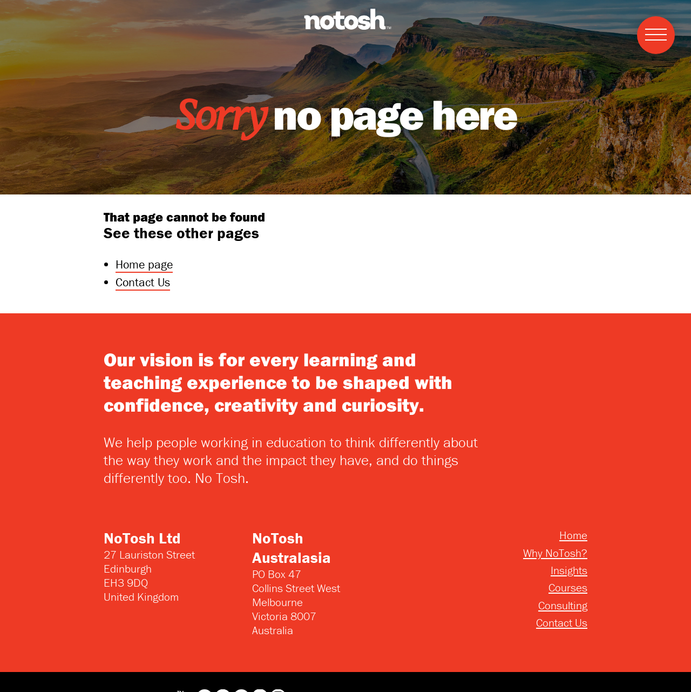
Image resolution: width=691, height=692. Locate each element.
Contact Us (143, 282)
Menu (652, 23)
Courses (567, 588)
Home (573, 535)
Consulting (562, 606)
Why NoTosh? (555, 553)
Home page (144, 264)
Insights (569, 570)
